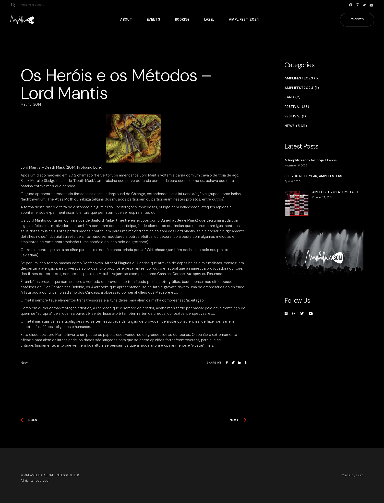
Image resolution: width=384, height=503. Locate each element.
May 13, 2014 (31, 104)
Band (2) (293, 97)
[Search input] (38, 4)
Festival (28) (297, 107)
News (25, 362)
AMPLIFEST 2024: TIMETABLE (335, 192)
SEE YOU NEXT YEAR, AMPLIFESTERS (313, 176)
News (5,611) (296, 126)
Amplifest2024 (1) (302, 88)
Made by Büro (352, 475)
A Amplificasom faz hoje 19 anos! (311, 160)
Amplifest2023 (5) (302, 78)
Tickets (357, 19)
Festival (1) (295, 116)
